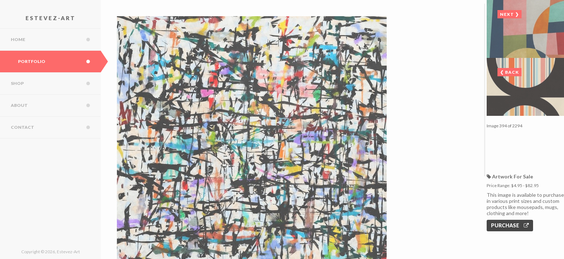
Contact (56, 127)
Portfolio (59, 61)
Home (56, 39)
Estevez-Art (51, 18)
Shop (56, 83)
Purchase (510, 225)
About (56, 105)
